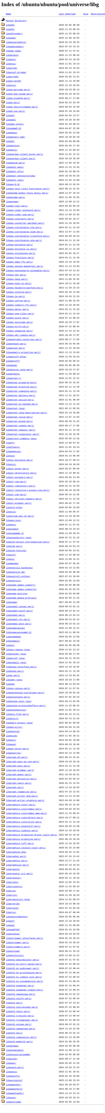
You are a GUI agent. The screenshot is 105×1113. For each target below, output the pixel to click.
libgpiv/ (11, 739)
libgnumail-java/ (16, 662)
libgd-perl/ (13, 102)
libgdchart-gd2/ (15, 136)
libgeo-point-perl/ (17, 317)
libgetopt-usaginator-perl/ (22, 434)
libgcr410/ (12, 76)
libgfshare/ (13, 446)
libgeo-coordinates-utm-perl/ (24, 240)
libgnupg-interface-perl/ (21, 666)
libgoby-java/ (14, 679)
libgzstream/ (13, 1101)
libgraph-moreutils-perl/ (21, 778)
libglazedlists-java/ (19, 537)
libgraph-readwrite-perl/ (21, 791)
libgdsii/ (12, 149)
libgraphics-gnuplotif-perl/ (23, 826)
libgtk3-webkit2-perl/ (19, 1041)
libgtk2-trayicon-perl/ (20, 1015)
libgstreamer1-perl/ (18, 946)
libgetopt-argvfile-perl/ (21, 386)
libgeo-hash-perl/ (17, 279)
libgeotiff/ (13, 360)
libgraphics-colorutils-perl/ (24, 821)
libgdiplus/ (13, 145)
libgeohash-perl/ (16, 343)
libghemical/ (13, 451)
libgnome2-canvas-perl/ (20, 606)
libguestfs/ (13, 1075)
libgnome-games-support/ (20, 584)
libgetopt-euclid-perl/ (20, 399)
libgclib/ (12, 67)
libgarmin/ (12, 55)
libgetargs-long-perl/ (19, 369)
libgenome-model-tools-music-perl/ (27, 192)
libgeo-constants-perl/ (20, 218)
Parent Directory (16, 20)
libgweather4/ (14, 1088)
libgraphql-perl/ (16, 856)
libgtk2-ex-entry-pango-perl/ (24, 963)
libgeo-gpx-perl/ (16, 274)
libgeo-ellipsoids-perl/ (20, 253)
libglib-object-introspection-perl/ (28, 541)
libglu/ (10, 558)
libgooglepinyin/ (16, 709)
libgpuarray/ (13, 752)
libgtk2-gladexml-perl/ (20, 985)
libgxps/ (11, 1097)
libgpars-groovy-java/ (19, 722)
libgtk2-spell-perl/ (18, 1011)
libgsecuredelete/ (17, 916)
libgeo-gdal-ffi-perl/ (19, 261)
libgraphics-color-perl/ (20, 804)
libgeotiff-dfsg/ (16, 356)
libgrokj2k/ (13, 903)
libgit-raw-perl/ (16, 481)
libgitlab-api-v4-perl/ (20, 515)
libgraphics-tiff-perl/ (20, 843)
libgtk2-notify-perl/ (19, 998)
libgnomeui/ (13, 640)
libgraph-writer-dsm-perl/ (22, 795)
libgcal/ (11, 63)
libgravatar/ (13, 877)
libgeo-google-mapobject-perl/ (24, 266)
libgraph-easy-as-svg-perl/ (22, 761)
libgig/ (10, 455)
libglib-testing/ (16, 550)
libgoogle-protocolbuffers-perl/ (26, 705)
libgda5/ (11, 119)
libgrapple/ (13, 869)
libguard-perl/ (15, 1067)
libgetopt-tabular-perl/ (20, 429)
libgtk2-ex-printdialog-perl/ (24, 972)
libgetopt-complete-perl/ (21, 391)
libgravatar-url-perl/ (19, 873)
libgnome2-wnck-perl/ (19, 623)
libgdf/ (10, 141)
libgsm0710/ (13, 929)
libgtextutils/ (15, 955)
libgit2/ (11, 511)
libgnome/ (12, 602)
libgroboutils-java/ (18, 899)
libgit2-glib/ (14, 507)
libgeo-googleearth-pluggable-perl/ (28, 270)
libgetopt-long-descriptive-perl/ (26, 412)
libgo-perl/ (13, 675)
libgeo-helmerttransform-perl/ (24, 287)
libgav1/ (11, 59)
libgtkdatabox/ (15, 1050)
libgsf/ (10, 920)
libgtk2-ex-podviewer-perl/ (22, 968)
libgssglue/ (13, 933)
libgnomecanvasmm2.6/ (19, 632)
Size (85, 13)
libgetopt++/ (13, 378)
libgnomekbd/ (13, 636)
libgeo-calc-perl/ (17, 205)
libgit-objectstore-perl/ (21, 472)
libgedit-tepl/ (15, 179)
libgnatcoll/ (13, 580)
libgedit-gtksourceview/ (20, 175)
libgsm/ (10, 925)
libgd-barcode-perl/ (18, 89)
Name (8, 13)
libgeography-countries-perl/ (24, 339)
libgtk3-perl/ (14, 1032)
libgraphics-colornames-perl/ (24, 808)
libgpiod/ (12, 735)
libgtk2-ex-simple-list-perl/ (24, 976)
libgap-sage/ (13, 50)
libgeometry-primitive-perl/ (23, 352)
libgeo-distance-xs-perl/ (21, 248)
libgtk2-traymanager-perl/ (22, 1019)
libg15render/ (14, 33)
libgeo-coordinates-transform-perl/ (28, 235)
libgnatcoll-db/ (15, 571)
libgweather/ (13, 1084)
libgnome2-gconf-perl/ (19, 610)
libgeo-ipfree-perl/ (18, 300)
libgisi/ (11, 464)
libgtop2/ (12, 1058)
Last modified (67, 13)
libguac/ (11, 1062)
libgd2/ (10, 115)
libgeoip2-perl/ (15, 347)
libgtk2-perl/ (14, 1002)
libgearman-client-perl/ (20, 158)
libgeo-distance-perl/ (19, 244)
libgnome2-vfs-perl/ (18, 619)
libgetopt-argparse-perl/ (21, 382)
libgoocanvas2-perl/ (18, 696)
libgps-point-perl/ (17, 748)
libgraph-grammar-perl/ (20, 770)
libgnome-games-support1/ (21, 589)
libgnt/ (10, 645)
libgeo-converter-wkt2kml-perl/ (25, 223)
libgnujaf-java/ (15, 658)
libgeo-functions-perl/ (20, 257)
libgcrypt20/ (13, 80)
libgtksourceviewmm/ (18, 1054)
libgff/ (10, 442)
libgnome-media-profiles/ (21, 597)
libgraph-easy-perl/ (18, 765)
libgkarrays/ (13, 520)
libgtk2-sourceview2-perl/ (22, 1006)
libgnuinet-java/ (16, 653)
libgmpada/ (12, 563)
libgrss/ (11, 912)
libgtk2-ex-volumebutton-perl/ (24, 981)
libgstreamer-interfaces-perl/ (24, 938)
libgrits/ (12, 894)
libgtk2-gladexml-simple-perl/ (24, 989)
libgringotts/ (14, 886)
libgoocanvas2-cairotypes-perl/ (25, 692)
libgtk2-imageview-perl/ (20, 994)
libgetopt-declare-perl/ (20, 395)
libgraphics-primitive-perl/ (23, 838)
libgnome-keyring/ (17, 593)
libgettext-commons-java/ (21, 438)
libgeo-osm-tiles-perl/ (20, 313)
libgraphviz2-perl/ (17, 864)
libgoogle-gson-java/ (19, 701)
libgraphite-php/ (16, 851)
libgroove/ (12, 907)
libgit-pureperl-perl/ (19, 477)
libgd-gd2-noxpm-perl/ (19, 93)
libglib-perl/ (14, 546)
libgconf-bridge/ (16, 72)
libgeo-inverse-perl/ (19, 291)
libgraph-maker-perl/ (19, 774)
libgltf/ (11, 554)
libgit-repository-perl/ (20, 485)
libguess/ (12, 1071)
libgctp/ (11, 85)
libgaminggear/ (15, 46)
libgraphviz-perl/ (17, 860)
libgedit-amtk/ (15, 167)
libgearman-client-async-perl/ (24, 154)
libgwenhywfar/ (15, 1093)
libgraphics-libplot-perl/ (22, 830)
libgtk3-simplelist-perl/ (21, 1037)
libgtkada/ (12, 1045)
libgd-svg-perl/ (15, 111)
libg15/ (10, 29)
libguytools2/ (14, 1080)
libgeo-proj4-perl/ (17, 326)
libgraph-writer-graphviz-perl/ (25, 800)
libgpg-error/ (14, 726)
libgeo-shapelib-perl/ (19, 330)
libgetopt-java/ (15, 408)
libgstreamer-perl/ (17, 942)
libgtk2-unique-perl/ (19, 1024)
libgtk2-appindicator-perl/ (22, 959)
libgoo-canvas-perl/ (18, 688)
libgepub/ (12, 365)
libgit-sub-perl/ (16, 494)
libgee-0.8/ (13, 184)
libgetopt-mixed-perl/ (19, 421)
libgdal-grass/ (15, 123)
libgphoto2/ (13, 731)
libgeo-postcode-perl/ (19, 322)
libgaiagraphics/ (16, 42)
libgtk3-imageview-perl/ (20, 1028)
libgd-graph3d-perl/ (18, 98)
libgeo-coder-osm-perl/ (20, 214)
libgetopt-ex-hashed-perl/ (22, 403)
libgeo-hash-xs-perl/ (19, 283)
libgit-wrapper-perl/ (19, 502)
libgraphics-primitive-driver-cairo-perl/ (31, 834)
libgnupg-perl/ (15, 670)
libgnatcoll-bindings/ (19, 567)
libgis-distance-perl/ (19, 459)
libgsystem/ (13, 950)
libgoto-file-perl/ (17, 714)
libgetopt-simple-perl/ (20, 425)
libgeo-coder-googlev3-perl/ (23, 210)
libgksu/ (11, 524)
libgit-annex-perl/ (17, 468)
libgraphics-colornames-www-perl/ (26, 813)
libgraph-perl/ (15, 787)
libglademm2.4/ (15, 533)
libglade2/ (12, 528)
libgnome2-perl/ (15, 614)
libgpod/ (11, 744)
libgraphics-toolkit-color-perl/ (26, 847)
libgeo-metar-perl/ (17, 309)
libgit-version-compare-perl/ (24, 498)
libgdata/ (12, 132)
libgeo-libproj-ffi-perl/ (21, 304)
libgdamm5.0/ (13, 128)
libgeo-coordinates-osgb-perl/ (24, 231)
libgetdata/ (13, 373)
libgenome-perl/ (15, 197)
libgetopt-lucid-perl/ (19, 416)
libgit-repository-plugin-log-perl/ (28, 490)
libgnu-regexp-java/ (18, 649)
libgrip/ (11, 890)
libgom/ (10, 683)
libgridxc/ (12, 882)
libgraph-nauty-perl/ (19, 782)
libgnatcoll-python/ (18, 576)
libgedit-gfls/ (15, 171)
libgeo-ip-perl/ (15, 296)
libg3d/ (10, 24)
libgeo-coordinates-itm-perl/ (24, 227)
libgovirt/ (12, 718)
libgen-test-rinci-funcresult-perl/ (28, 188)
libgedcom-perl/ (15, 162)
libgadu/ (11, 37)
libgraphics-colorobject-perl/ (24, 817)
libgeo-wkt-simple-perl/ (20, 335)
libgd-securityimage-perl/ (22, 106)
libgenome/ (12, 201)
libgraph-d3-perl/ (17, 757)
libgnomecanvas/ (15, 627)
